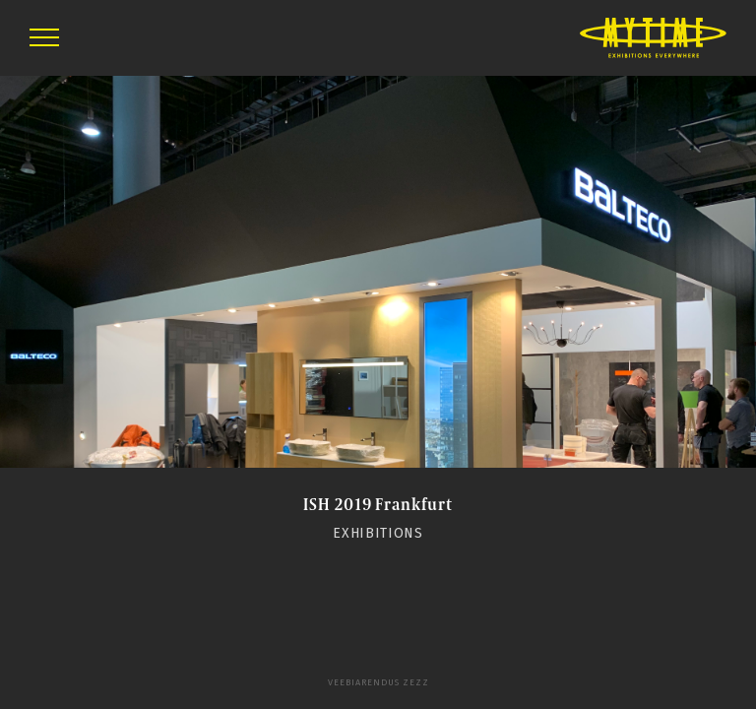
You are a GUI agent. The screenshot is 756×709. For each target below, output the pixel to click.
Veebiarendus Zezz (378, 682)
